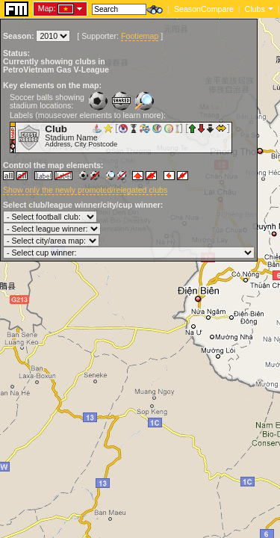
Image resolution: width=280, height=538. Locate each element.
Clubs (255, 8)
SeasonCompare (204, 8)
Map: (47, 8)
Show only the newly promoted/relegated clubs (85, 189)
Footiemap (139, 35)
